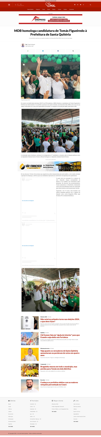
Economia (71, 9)
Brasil (48, 9)
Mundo (53, 9)
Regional (38, 9)
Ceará (43, 9)
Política (65, 9)
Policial (59, 9)
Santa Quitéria (30, 9)
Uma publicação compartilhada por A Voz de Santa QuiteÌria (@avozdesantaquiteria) (39, 220)
